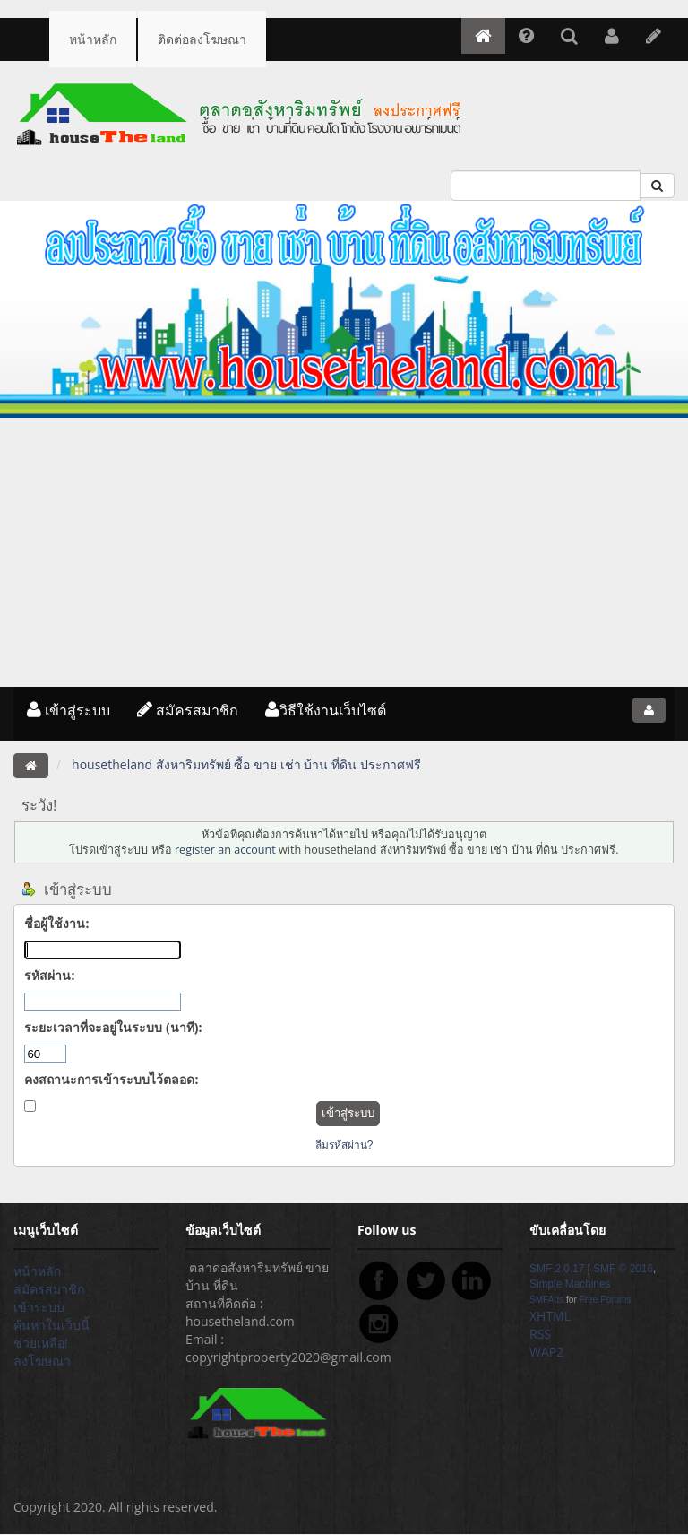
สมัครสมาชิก (187, 710)
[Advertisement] (344, 552)
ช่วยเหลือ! (40, 1342)
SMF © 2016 (623, 1268)
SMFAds (546, 1300)
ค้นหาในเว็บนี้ (51, 1324)
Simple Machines (570, 1284)
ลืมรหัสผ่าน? (344, 1145)
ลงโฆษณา (42, 1360)
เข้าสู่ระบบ (68, 710)
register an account (225, 849)
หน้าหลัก (92, 39)
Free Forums (606, 1300)
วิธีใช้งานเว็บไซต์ (325, 710)
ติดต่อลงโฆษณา (202, 39)
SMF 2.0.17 (556, 1268)
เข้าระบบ (38, 1306)
